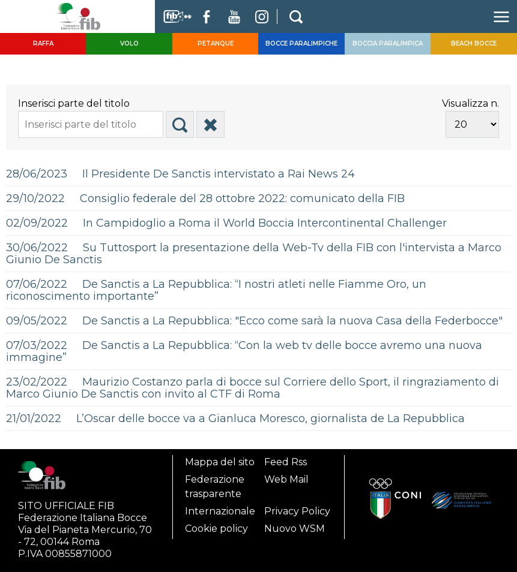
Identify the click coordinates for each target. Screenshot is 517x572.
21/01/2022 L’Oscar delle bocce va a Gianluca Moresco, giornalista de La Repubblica (235, 418)
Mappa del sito (220, 462)
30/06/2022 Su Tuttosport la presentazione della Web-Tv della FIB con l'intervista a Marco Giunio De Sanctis (253, 253)
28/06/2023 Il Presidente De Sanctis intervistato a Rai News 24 (180, 173)
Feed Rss (285, 462)
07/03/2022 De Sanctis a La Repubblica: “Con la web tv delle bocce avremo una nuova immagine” (244, 351)
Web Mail (286, 479)
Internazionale (220, 511)
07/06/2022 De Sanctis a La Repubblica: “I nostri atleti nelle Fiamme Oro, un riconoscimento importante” (216, 290)
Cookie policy (216, 528)
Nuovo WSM (294, 528)
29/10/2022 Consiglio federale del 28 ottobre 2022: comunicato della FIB (205, 198)
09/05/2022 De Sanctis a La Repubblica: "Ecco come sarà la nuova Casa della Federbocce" (254, 320)
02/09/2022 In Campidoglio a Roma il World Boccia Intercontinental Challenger (226, 223)
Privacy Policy (297, 511)
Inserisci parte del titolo (75, 103)
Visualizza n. (470, 103)
